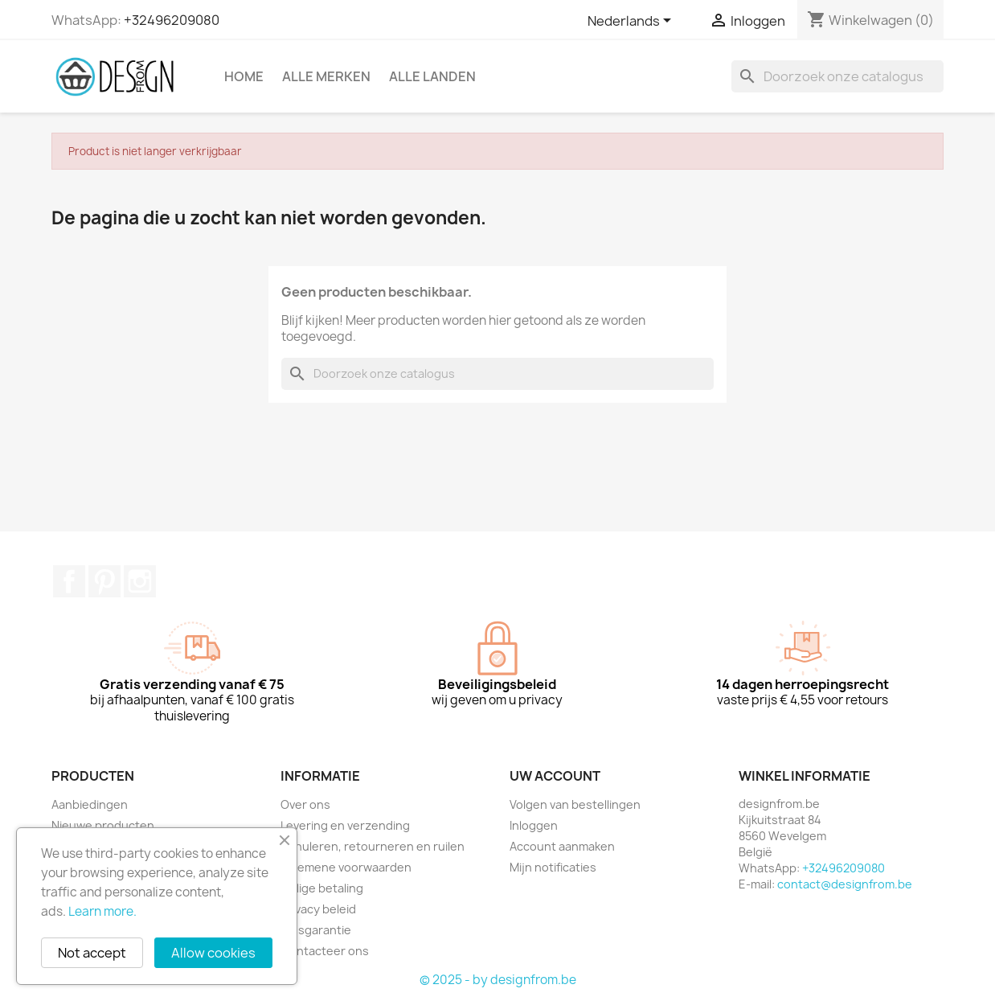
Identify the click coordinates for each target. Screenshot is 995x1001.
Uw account (555, 776)
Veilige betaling (321, 888)
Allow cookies (213, 953)
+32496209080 (171, 20)
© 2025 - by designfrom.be (498, 979)
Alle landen (432, 76)
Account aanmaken (562, 846)
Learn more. (102, 911)
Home (244, 76)
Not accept (92, 953)
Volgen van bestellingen (575, 804)
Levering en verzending (345, 825)
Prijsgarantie (315, 929)
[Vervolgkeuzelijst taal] (632, 21)
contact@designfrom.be (844, 884)
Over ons (305, 804)
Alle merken (326, 76)
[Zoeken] (837, 76)
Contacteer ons (324, 950)
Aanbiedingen (89, 804)
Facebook (69, 581)
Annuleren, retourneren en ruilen (372, 846)
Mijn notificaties (553, 867)
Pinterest (104, 581)
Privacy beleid (318, 909)
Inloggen (534, 825)
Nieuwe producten (102, 825)
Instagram (140, 581)
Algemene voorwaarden (346, 867)
